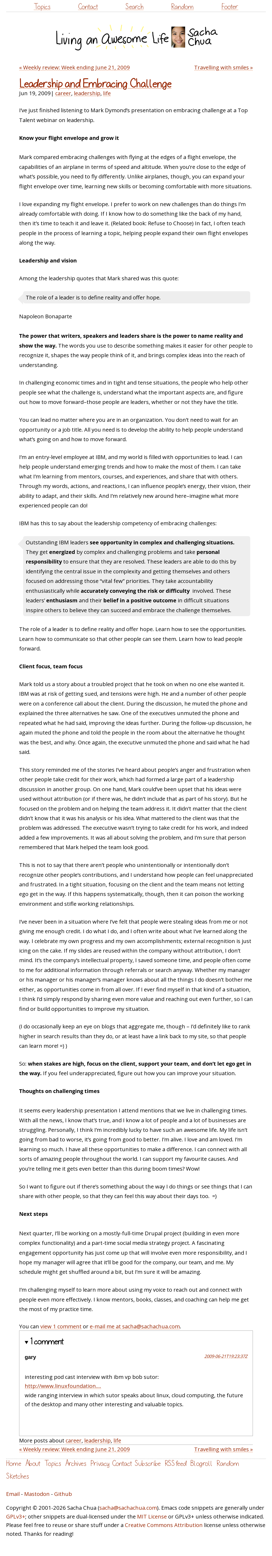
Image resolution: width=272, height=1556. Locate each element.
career (63, 93)
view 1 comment (61, 1326)
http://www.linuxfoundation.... (63, 1386)
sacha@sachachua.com (128, 1507)
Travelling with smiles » (223, 67)
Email (13, 1493)
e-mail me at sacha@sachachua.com (135, 1326)
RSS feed (175, 1463)
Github (63, 1493)
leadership (87, 93)
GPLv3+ (15, 1516)
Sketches (17, 1476)
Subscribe (148, 1463)
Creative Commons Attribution (164, 1525)
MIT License (152, 1516)
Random (182, 6)
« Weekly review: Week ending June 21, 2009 (74, 67)
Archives (75, 1463)
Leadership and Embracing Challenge (95, 84)
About (32, 1463)
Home (13, 1463)
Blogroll (201, 1463)
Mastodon (37, 1493)
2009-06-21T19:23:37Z (225, 1356)
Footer (229, 6)
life (107, 93)
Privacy (99, 1463)
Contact (88, 6)
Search (134, 6)
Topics (42, 6)
